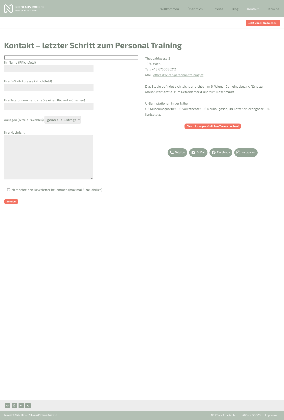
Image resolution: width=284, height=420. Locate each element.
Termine (273, 9)
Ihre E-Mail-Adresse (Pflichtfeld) (48, 84)
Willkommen (169, 9)
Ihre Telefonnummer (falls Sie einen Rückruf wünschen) (48, 103)
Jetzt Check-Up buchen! (262, 22)
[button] (204, 8)
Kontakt (253, 9)
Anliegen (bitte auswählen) (42, 120)
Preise (218, 9)
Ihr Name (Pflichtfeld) (48, 65)
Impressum (272, 415)
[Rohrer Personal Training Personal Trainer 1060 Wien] (24, 9)
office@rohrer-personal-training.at (178, 75)
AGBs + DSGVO (251, 415)
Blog (235, 9)
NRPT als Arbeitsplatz (224, 415)
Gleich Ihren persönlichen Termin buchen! (213, 126)
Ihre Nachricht (48, 155)
